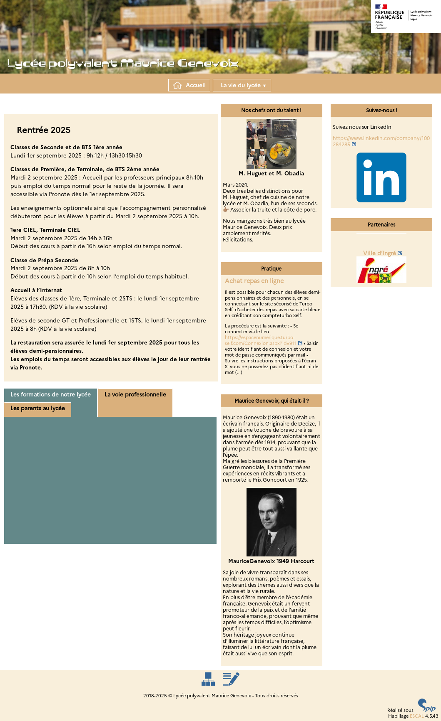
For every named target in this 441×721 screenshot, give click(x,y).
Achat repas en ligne (254, 281)
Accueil (189, 85)
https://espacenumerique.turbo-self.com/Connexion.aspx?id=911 (260, 340)
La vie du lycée (242, 85)
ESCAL (417, 716)
